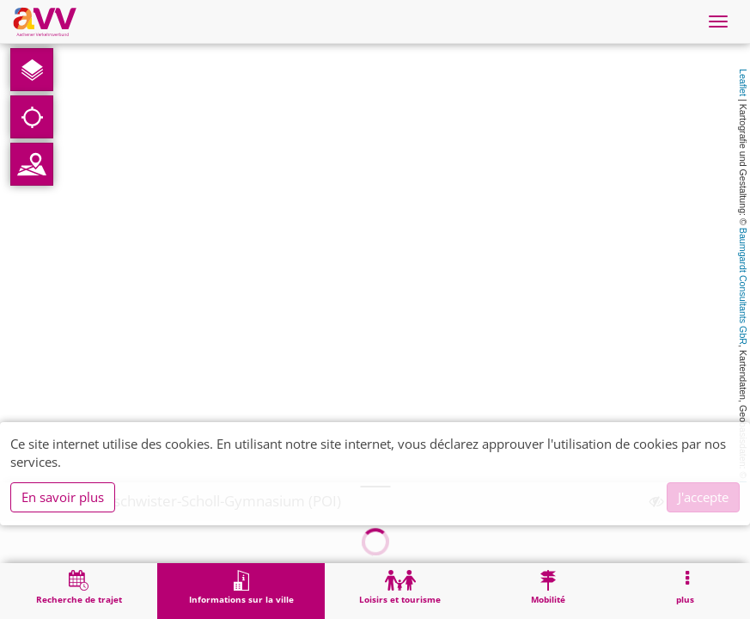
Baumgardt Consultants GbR (743, 286)
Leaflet (743, 82)
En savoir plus (62, 497)
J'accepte (703, 497)
